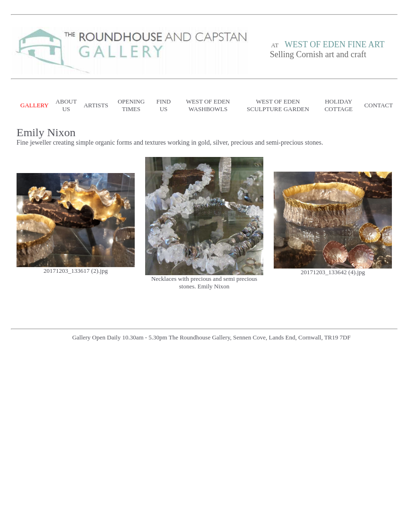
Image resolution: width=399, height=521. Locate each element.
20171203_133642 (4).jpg (333, 272)
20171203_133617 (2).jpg (75, 270)
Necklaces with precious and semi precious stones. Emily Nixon (204, 282)
